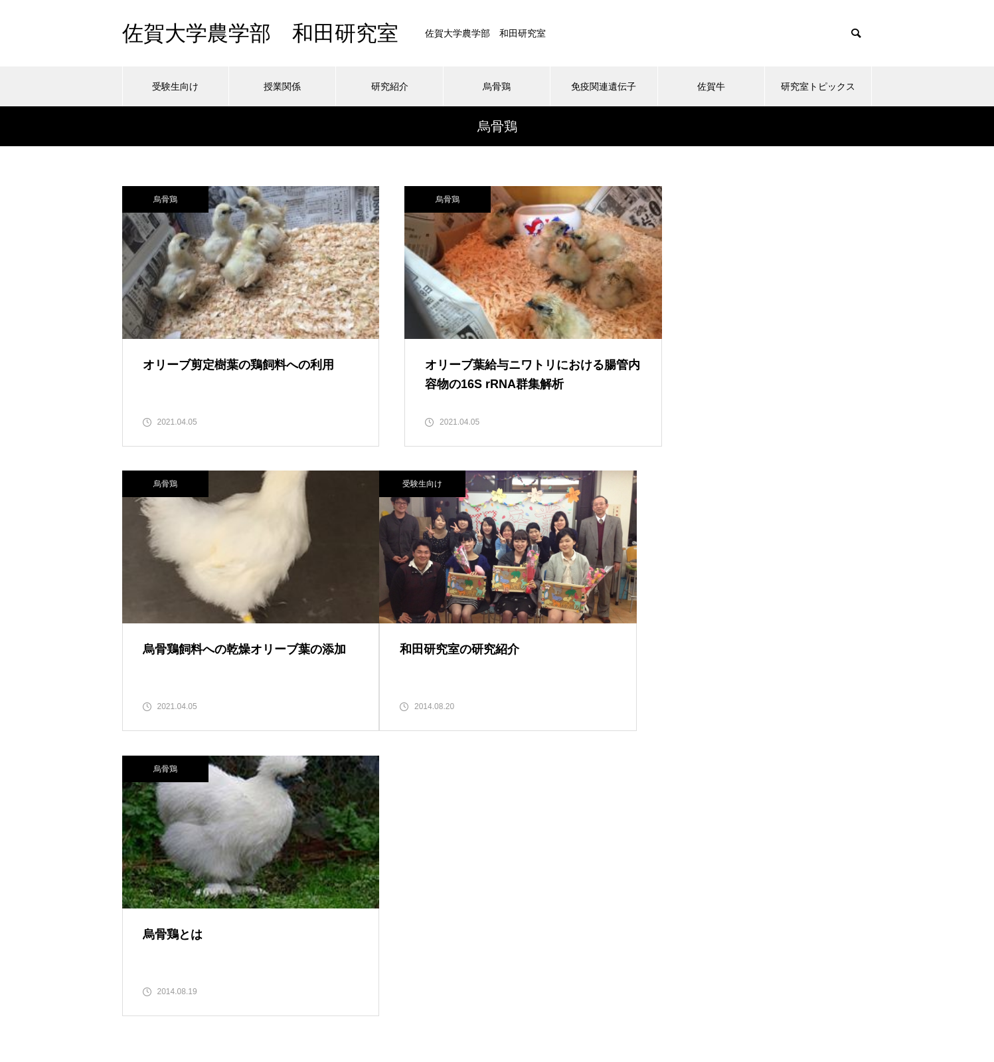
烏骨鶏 (497, 86)
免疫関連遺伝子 (603, 86)
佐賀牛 (711, 86)
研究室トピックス (818, 86)
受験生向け (175, 86)
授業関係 (282, 86)
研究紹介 (389, 86)
